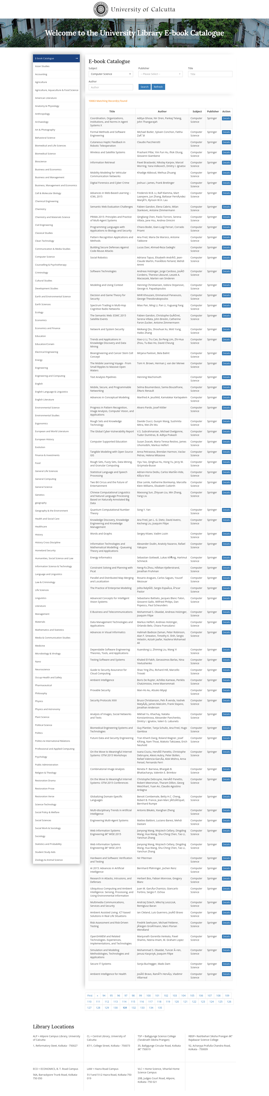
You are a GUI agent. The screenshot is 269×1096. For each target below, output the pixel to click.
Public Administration (46, 764)
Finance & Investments (47, 455)
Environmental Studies (47, 415)
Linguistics (40, 598)
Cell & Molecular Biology (48, 193)
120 (177, 1001)
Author (93, 81)
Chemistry (40, 209)
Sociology (40, 836)
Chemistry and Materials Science (52, 217)
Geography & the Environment (51, 510)
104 (183, 995)
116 (142, 1001)
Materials (40, 621)
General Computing (45, 478)
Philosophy (41, 693)
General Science (43, 487)
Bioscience (40, 161)
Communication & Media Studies (52, 248)
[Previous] (97, 996)
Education (40, 336)
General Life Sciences (46, 471)
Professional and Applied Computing (54, 748)
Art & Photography (45, 129)
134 (151, 1007)
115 (133, 1001)
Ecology (39, 312)
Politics (39, 732)
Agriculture (41, 82)
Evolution (40, 447)
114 (124, 1001)
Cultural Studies (43, 280)
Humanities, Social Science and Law (54, 558)
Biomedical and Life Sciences (50, 145)
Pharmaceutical (43, 685)
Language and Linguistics (48, 574)
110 (89, 1001)
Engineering (41, 367)
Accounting (41, 74)
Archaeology (41, 121)
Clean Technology (44, 240)
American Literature (46, 98)
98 (133, 995)
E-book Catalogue (44, 58)
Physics (39, 701)
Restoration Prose (44, 788)
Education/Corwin (44, 344)
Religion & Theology (45, 772)
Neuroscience (42, 669)
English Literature (44, 399)
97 (126, 995)
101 (157, 995)
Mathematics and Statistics (49, 629)
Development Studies (46, 288)
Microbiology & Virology (48, 653)
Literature (40, 605)
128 (98, 1007)
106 (201, 995)
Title (190, 68)
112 (107, 1001)
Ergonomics (41, 423)
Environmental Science (47, 407)
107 (210, 995)
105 (192, 995)
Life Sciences (42, 590)
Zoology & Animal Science (49, 859)
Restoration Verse (44, 796)
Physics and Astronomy (47, 709)
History (39, 534)
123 (203, 1001)
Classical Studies (44, 233)
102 (166, 995)
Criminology (41, 272)
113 (115, 1001)
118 (159, 1001)
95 (111, 995)
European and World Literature (52, 431)
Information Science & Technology (53, 566)
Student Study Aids (45, 852)
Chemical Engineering (46, 201)
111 (98, 1001)
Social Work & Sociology (48, 828)
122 (194, 1001)
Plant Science (42, 717)
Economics (41, 320)
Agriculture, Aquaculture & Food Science (56, 90)
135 (160, 1007)
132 (133, 1007)
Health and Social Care (47, 518)
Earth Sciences (43, 304)
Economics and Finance (47, 328)
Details (226, 118)
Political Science (43, 725)
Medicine (40, 645)
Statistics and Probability (48, 844)
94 (104, 995)
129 (107, 1007)
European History (44, 439)
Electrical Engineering (46, 352)
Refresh (158, 86)
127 (89, 1007)
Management (42, 614)
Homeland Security (45, 550)
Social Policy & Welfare (47, 812)
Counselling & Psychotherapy (50, 264)
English (39, 383)
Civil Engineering (44, 225)
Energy (38, 360)
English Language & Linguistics (51, 391)
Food (37, 463)
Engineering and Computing (50, 375)
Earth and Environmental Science (53, 296)
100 (148, 995)
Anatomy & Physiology (47, 106)
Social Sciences (43, 820)
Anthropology (42, 113)
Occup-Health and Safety (48, 677)
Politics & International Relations (52, 740)
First (89, 995)
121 (185, 1001)
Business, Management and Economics (56, 185)
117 (150, 1001)
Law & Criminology (45, 582)
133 (142, 1007)
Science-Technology (45, 804)
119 (168, 1001)
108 (218, 995)
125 (220, 1001)
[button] (111, 74)
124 (211, 1001)
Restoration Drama (45, 780)
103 (175, 995)
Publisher (143, 68)
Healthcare (41, 526)
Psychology (41, 756)
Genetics (39, 494)
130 (115, 1007)
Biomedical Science (45, 153)
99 (140, 995)
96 (118, 995)
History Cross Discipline (47, 542)
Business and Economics (48, 169)
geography (40, 502)
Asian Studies (42, 66)
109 (227, 995)
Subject (93, 68)
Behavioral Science (45, 137)
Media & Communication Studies (52, 637)
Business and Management (49, 177)
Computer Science (45, 256)
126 (229, 1001)
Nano (38, 661)
